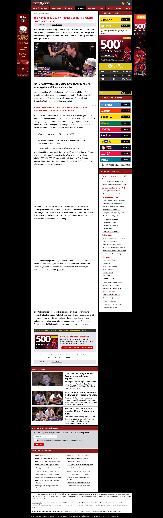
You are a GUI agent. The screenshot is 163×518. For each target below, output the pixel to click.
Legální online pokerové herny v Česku (114, 238)
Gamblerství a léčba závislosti (111, 295)
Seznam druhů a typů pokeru (111, 225)
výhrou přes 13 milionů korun (54, 316)
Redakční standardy (48, 514)
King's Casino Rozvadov (110, 266)
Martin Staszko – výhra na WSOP (112, 285)
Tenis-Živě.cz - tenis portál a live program (47, 469)
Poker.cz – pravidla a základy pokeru (77, 457)
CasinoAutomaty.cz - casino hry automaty (78, 469)
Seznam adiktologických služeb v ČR (71, 510)
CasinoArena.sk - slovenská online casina (78, 481)
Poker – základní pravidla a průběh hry (114, 200)
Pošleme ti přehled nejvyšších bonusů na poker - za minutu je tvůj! (61, 431)
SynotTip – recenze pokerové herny (113, 181)
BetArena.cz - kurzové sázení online (46, 457)
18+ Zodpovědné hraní (98, 514)
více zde (68, 355)
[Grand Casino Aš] (23, 76)
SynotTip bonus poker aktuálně (111, 191)
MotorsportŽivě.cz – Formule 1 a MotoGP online (49, 473)
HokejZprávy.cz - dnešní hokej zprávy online (48, 466)
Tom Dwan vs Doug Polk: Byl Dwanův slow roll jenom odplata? (79, 374)
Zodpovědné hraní (107, 495)
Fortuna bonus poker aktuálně (111, 194)
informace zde (68, 503)
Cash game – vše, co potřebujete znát (113, 213)
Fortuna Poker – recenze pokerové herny (114, 184)
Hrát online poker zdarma (110, 241)
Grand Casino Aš (108, 272)
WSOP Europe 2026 (109, 279)
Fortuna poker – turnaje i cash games (113, 254)
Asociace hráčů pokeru (109, 301)
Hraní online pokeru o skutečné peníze (114, 247)
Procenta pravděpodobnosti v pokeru (113, 206)
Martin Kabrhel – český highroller (112, 288)
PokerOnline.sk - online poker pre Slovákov (79, 484)
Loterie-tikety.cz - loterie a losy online (77, 466)
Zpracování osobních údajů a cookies (79, 514)
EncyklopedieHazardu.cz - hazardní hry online (80, 463)
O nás (32, 514)
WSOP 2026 (106, 276)
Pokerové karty (107, 263)
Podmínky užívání (62, 514)
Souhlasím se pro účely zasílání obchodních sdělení (60, 439)
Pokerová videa (107, 228)
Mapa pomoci (86, 510)
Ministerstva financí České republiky (106, 492)
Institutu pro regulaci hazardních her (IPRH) (72, 495)
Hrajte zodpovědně (38, 353)
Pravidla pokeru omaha (109, 222)
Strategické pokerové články (111, 231)
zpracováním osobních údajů (53, 439)
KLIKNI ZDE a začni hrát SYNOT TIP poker (77, 346)
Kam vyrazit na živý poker (110, 260)
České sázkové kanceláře (110, 307)
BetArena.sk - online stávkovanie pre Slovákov (49, 476)
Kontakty (38, 514)
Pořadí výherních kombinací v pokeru (113, 203)
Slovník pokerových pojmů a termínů (113, 216)
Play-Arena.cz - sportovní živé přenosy (78, 473)
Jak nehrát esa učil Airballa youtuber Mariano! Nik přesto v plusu (80, 409)
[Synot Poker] (115, 61)
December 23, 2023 (72, 146)
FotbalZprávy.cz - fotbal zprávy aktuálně (47, 463)
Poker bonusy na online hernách (112, 244)
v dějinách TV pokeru (59, 151)
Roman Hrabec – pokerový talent (112, 282)
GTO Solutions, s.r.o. (113, 514)
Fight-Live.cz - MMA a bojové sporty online (48, 460)
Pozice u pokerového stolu (110, 219)
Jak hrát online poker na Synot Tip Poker (114, 250)
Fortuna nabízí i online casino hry (112, 304)
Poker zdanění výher (109, 298)
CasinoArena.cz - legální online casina (78, 460)
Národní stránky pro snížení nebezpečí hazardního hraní (106, 510)
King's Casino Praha (108, 269)
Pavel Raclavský (57, 25)
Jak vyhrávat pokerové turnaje (111, 209)
